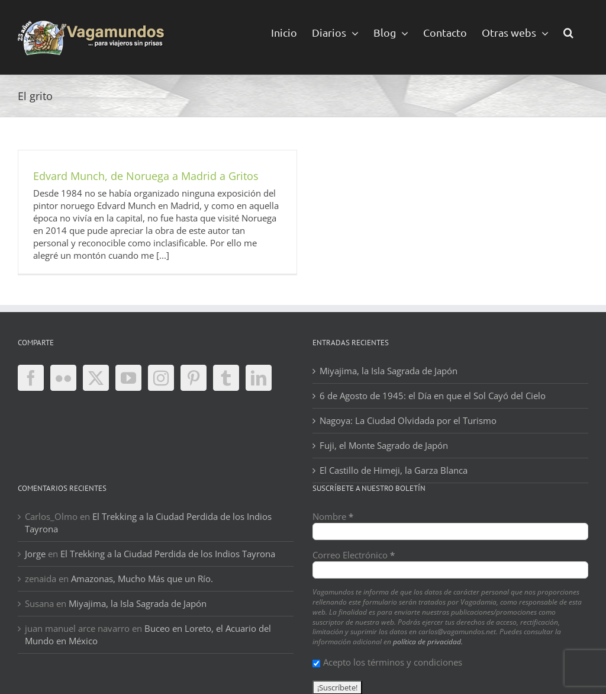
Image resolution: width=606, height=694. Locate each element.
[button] (568, 31)
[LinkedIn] (259, 378)
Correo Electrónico (353, 555)
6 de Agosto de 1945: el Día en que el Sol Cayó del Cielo (433, 395)
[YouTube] (128, 378)
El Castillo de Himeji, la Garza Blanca (394, 470)
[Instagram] (161, 378)
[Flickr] (63, 378)
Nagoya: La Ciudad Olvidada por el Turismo (408, 420)
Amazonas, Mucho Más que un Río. (142, 578)
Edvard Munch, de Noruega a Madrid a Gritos (146, 176)
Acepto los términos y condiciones (387, 662)
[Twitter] (96, 378)
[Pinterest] (193, 378)
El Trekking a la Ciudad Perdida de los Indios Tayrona (167, 554)
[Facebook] (31, 378)
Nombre (332, 516)
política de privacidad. (428, 642)
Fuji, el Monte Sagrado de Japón (384, 445)
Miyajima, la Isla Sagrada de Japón (388, 371)
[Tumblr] (226, 378)
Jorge (35, 554)
